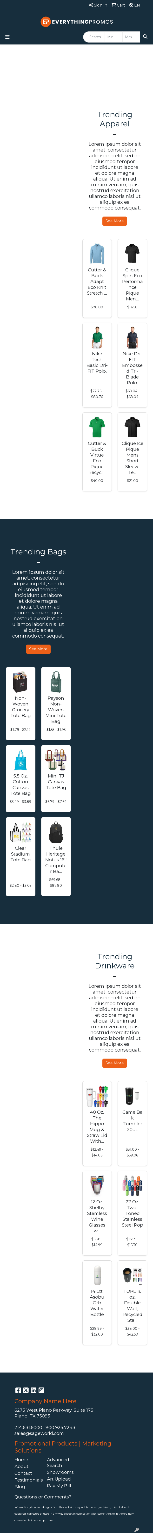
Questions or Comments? (42, 1497)
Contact (23, 1473)
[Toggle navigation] (7, 37)
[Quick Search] (94, 37)
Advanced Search (58, 1462)
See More (115, 221)
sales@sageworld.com (39, 1433)
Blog (19, 1486)
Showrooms (60, 1472)
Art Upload (59, 1479)
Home (21, 1459)
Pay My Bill (59, 1486)
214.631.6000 (28, 1427)
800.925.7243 (60, 1427)
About (21, 1466)
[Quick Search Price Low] (114, 37)
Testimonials (27, 1480)
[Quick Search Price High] (131, 37)
